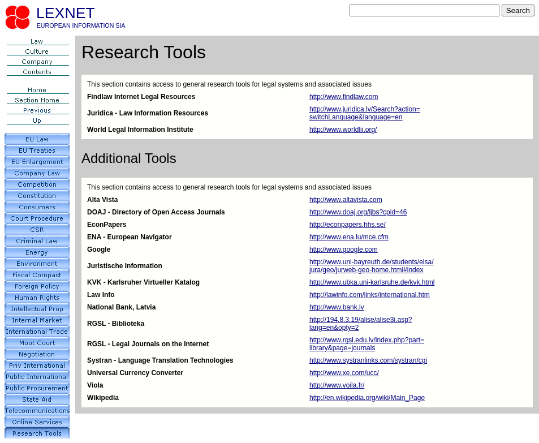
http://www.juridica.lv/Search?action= (364, 109)
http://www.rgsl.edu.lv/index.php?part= (366, 340)
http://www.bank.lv (336, 307)
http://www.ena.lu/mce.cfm (349, 237)
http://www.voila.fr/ (336, 385)
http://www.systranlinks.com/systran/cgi (368, 360)
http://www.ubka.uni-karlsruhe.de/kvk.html (371, 282)
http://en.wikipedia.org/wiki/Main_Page (367, 398)
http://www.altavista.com (345, 200)
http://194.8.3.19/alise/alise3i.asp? (360, 320)
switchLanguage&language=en (355, 117)
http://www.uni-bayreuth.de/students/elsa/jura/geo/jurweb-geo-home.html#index (371, 266)
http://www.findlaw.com (343, 97)
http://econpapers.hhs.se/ (347, 225)
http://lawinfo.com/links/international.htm (369, 295)
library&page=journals (342, 348)
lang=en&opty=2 (334, 328)
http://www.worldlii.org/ (343, 130)
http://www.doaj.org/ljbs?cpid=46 (358, 212)
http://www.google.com (343, 249)
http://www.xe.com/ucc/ (344, 373)
